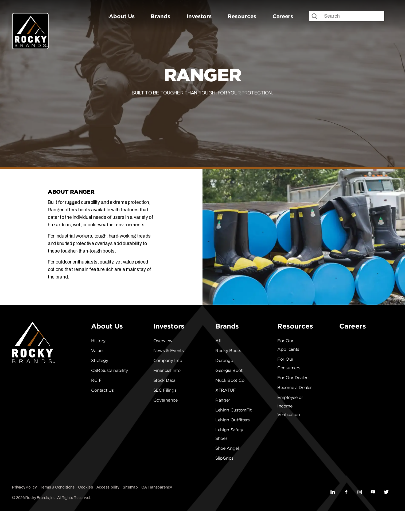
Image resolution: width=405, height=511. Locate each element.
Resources (242, 16)
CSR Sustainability (109, 370)
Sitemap (130, 487)
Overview (163, 340)
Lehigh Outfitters (232, 419)
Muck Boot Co (229, 380)
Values (97, 350)
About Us (122, 16)
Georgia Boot (228, 370)
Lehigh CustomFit (233, 410)
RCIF (96, 380)
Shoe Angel (227, 448)
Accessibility (107, 487)
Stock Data (164, 380)
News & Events (168, 350)
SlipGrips (224, 458)
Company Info (167, 360)
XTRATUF (225, 390)
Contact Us (102, 390)
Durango (224, 360)
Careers (282, 16)
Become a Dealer (294, 387)
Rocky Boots (228, 350)
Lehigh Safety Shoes (229, 434)
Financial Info (167, 370)
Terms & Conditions (57, 487)
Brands (160, 16)
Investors (199, 16)
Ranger (222, 400)
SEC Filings (165, 390)
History (98, 340)
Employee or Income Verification (290, 406)
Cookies (85, 487)
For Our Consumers (288, 363)
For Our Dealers (293, 377)
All (218, 340)
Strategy (99, 360)
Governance (165, 400)
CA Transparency (156, 487)
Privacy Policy (24, 487)
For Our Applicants (288, 345)
